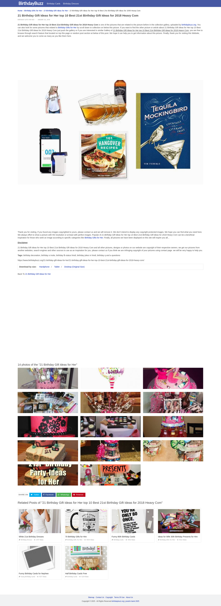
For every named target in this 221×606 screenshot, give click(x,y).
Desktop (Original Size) (74, 267)
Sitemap (91, 597)
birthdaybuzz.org (189, 25)
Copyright (109, 597)
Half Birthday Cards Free (76, 573)
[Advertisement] (110, 59)
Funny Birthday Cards (27, 577)
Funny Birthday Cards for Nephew (33, 573)
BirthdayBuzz (31, 3)
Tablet (56, 267)
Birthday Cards (54, 3)
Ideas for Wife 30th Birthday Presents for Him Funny (181, 537)
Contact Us (100, 597)
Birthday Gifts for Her (26, 20)
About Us (129, 597)
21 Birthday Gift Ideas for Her (38, 274)
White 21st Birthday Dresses (31, 537)
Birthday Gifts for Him (73, 540)
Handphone (44, 267)
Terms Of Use (119, 597)
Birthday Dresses (71, 3)
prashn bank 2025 (132, 601)
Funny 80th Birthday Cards (123, 537)
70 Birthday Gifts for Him (76, 537)
